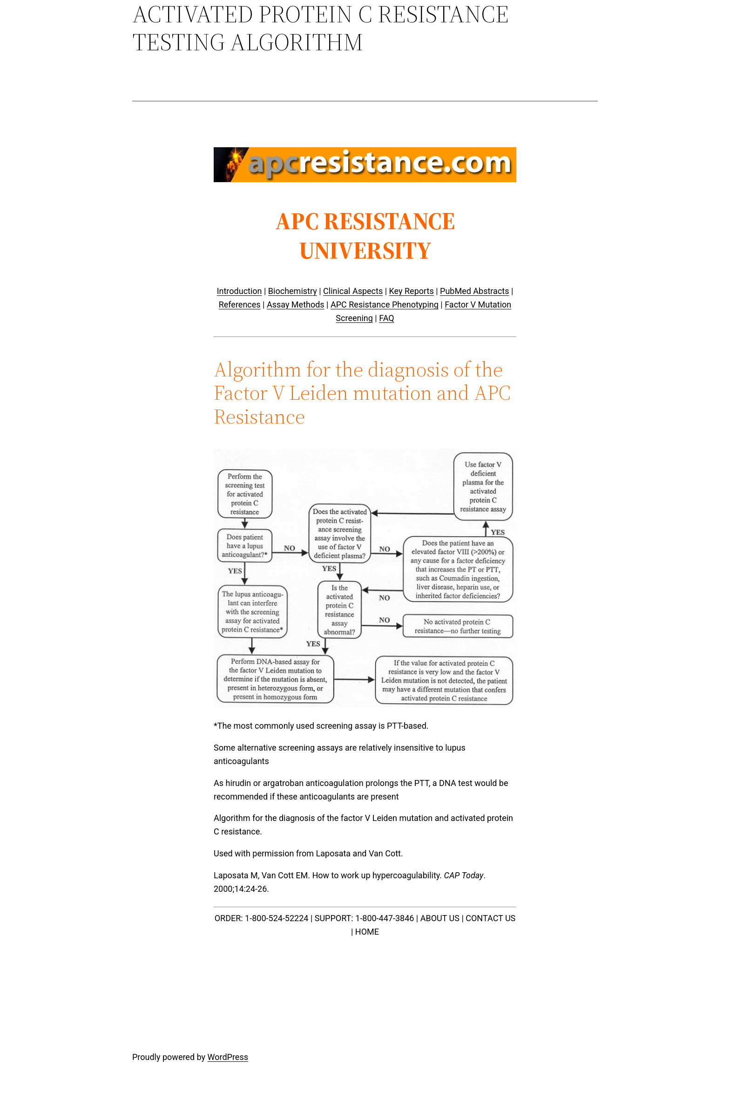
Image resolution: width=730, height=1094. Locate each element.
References (240, 304)
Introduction (239, 291)
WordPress (228, 1057)
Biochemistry (292, 291)
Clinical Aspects (353, 291)
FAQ (386, 318)
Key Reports (411, 291)
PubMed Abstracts (474, 291)
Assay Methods (295, 304)
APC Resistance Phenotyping (385, 304)
